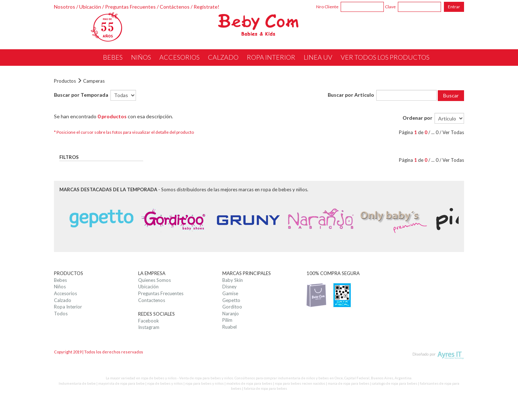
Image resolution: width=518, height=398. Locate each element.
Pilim (227, 320)
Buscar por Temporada (81, 95)
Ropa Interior (68, 307)
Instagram (148, 327)
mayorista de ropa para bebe (121, 383)
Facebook (148, 321)
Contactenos (151, 300)
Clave (390, 6)
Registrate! (206, 7)
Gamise (230, 293)
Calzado (62, 300)
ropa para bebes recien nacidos (300, 383)
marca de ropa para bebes (348, 383)
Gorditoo (232, 307)
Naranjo (230, 313)
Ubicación (90, 7)
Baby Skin (232, 280)
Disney (229, 286)
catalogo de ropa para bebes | (396, 383)
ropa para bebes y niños (204, 383)
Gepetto (231, 300)
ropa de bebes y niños (165, 383)
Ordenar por (417, 118)
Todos (61, 313)
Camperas (94, 81)
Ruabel (229, 327)
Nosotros (64, 7)
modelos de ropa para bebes (249, 383)
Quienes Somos (154, 280)
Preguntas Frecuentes (130, 7)
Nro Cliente (327, 6)
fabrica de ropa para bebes (265, 388)
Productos (65, 81)
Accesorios (65, 293)
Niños (60, 286)
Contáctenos (175, 7)
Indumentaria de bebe (77, 383)
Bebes (60, 280)
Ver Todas (453, 132)
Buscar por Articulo (351, 95)
